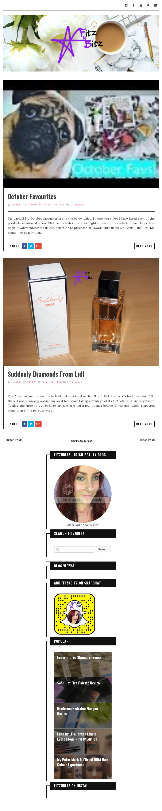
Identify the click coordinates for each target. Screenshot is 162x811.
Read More (144, 246)
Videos (47, 204)
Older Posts (148, 439)
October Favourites (32, 196)
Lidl (59, 382)
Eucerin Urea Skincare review (79, 657)
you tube (59, 204)
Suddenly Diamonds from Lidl (46, 374)
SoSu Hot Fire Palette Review (78, 683)
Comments (77, 204)
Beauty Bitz (48, 382)
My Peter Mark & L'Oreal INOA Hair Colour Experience (82, 762)
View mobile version (81, 441)
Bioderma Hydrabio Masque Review (77, 711)
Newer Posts (14, 439)
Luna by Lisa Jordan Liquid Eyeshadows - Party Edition (77, 736)
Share (14, 246)
